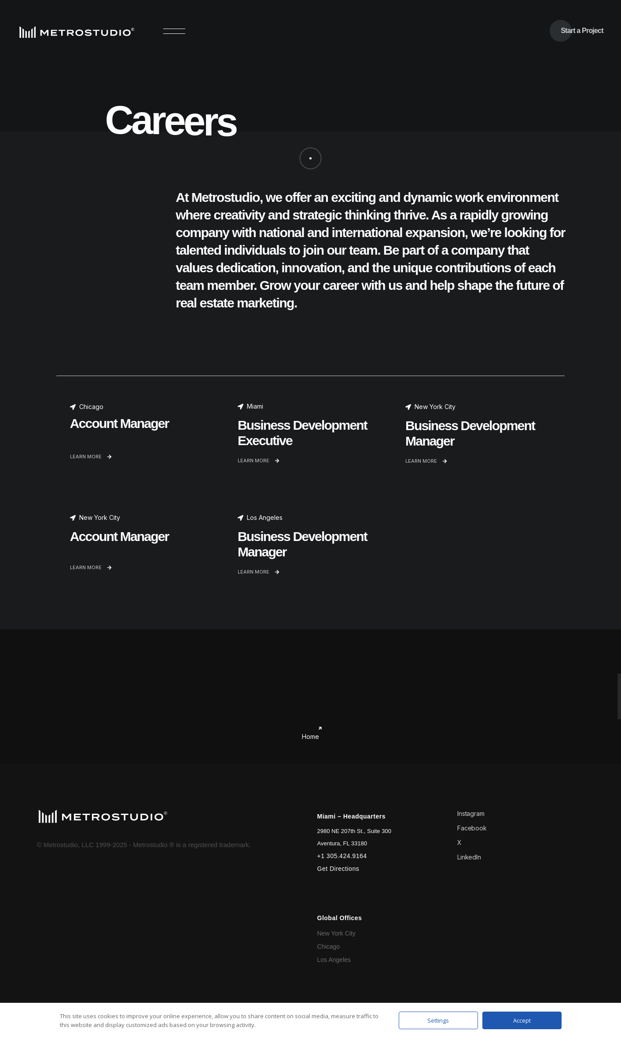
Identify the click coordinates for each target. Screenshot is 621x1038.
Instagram (471, 813)
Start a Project (582, 30)
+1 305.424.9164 (342, 855)
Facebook (472, 828)
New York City (336, 933)
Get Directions (338, 868)
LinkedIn (469, 857)
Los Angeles (334, 959)
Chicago (328, 946)
